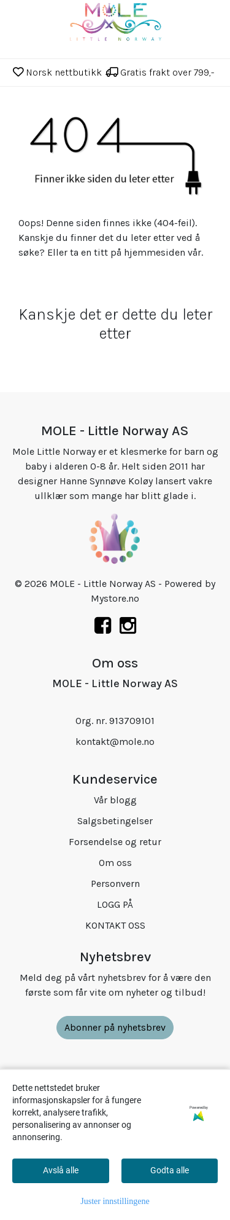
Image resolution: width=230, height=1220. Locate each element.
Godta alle (169, 1170)
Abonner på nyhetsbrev (115, 1027)
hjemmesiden (154, 252)
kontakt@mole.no (115, 741)
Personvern (115, 883)
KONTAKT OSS (115, 925)
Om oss (115, 862)
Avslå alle (61, 1170)
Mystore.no (115, 598)
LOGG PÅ (115, 904)
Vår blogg (115, 800)
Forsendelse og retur (115, 842)
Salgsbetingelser (115, 821)
